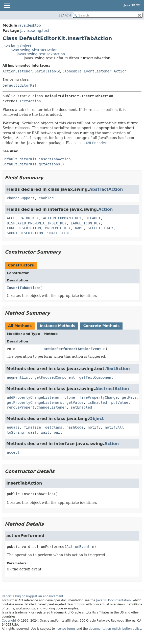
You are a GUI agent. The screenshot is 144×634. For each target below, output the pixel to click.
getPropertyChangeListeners (34, 402)
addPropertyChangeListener (33, 397)
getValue (74, 402)
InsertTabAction (23, 288)
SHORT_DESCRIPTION (25, 233)
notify (94, 427)
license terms (66, 628)
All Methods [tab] (20, 326)
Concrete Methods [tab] (101, 326)
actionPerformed (60, 349)
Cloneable (72, 71)
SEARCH (65, 15)
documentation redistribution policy (115, 628)
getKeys (129, 397)
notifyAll (114, 427)
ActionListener (17, 71)
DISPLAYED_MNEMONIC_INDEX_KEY (36, 223)
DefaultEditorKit (20, 85)
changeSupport (21, 198)
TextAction (30, 101)
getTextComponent (96, 377)
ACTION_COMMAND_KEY (62, 218)
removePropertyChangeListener (36, 407)
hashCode (74, 427)
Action (120, 71)
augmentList (18, 377)
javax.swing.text (34, 31)
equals (13, 427)
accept (13, 452)
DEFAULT (93, 218)
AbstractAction (106, 189)
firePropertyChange (98, 397)
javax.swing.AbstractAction (34, 50)
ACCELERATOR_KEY (23, 218)
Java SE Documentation (113, 600)
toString (15, 432)
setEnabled (81, 407)
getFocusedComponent (55, 377)
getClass (53, 427)
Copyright (9, 620)
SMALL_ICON (57, 233)
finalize (32, 427)
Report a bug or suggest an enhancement (32, 596)
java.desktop (29, 25)
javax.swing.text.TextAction (41, 54)
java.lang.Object (17, 46)
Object (96, 418)
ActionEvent (89, 349)
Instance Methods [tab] (57, 326)
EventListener (98, 71)
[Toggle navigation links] (7, 6)
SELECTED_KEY (100, 228)
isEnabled (97, 402)
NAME (79, 228)
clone (69, 397)
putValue (119, 402)
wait (32, 432)
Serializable (47, 71)
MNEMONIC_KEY (58, 228)
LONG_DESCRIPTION (24, 228)
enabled (46, 198)
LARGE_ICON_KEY (86, 223)
